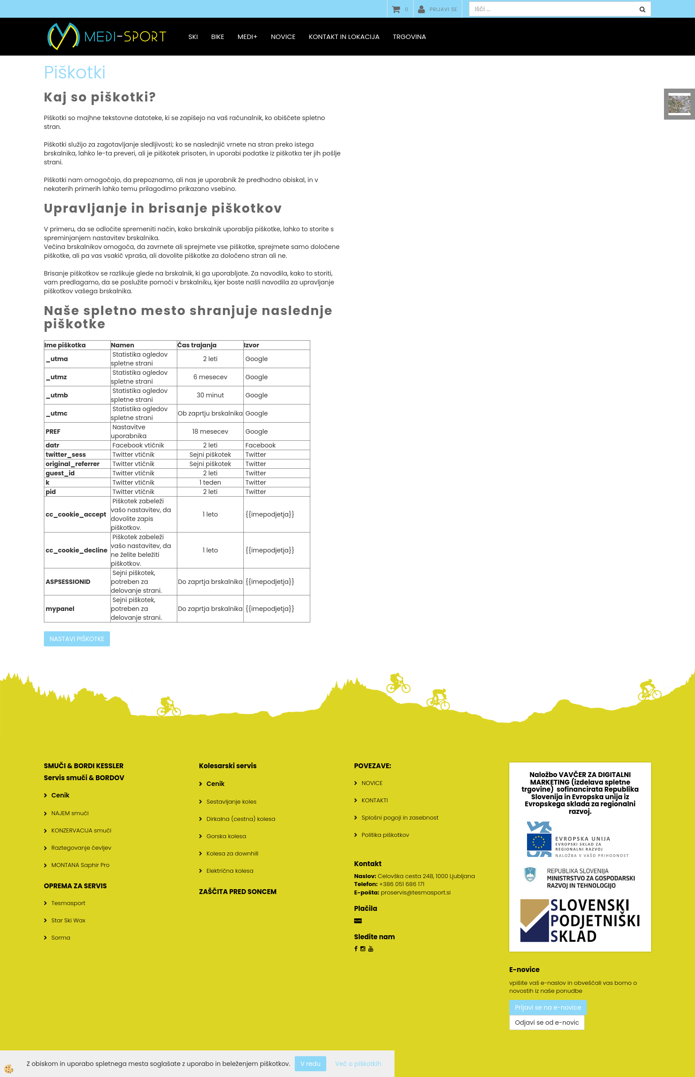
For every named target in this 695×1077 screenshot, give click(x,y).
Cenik (60, 795)
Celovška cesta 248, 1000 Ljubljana (414, 876)
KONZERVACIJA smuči (81, 830)
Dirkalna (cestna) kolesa (241, 819)
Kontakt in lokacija (344, 36)
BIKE (217, 36)
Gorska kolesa (226, 836)
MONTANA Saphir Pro (80, 865)
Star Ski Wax (68, 920)
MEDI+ (248, 36)
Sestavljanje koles (232, 801)
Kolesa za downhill (232, 853)
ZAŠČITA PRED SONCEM (238, 891)
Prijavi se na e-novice (548, 1007)
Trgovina (409, 36)
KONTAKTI (375, 800)
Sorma (60, 937)
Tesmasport (68, 903)
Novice (283, 36)
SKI (193, 36)
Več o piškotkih (358, 1063)
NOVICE (372, 783)
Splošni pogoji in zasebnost (400, 817)
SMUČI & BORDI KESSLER (84, 765)
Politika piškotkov (385, 835)
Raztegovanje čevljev (81, 848)
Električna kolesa (230, 871)
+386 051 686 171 (402, 884)
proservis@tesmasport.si (415, 892)
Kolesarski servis (228, 765)
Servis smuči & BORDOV (84, 777)
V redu (311, 1063)
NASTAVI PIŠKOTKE (77, 638)
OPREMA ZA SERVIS (75, 885)
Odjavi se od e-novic (547, 1022)
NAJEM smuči (70, 813)
